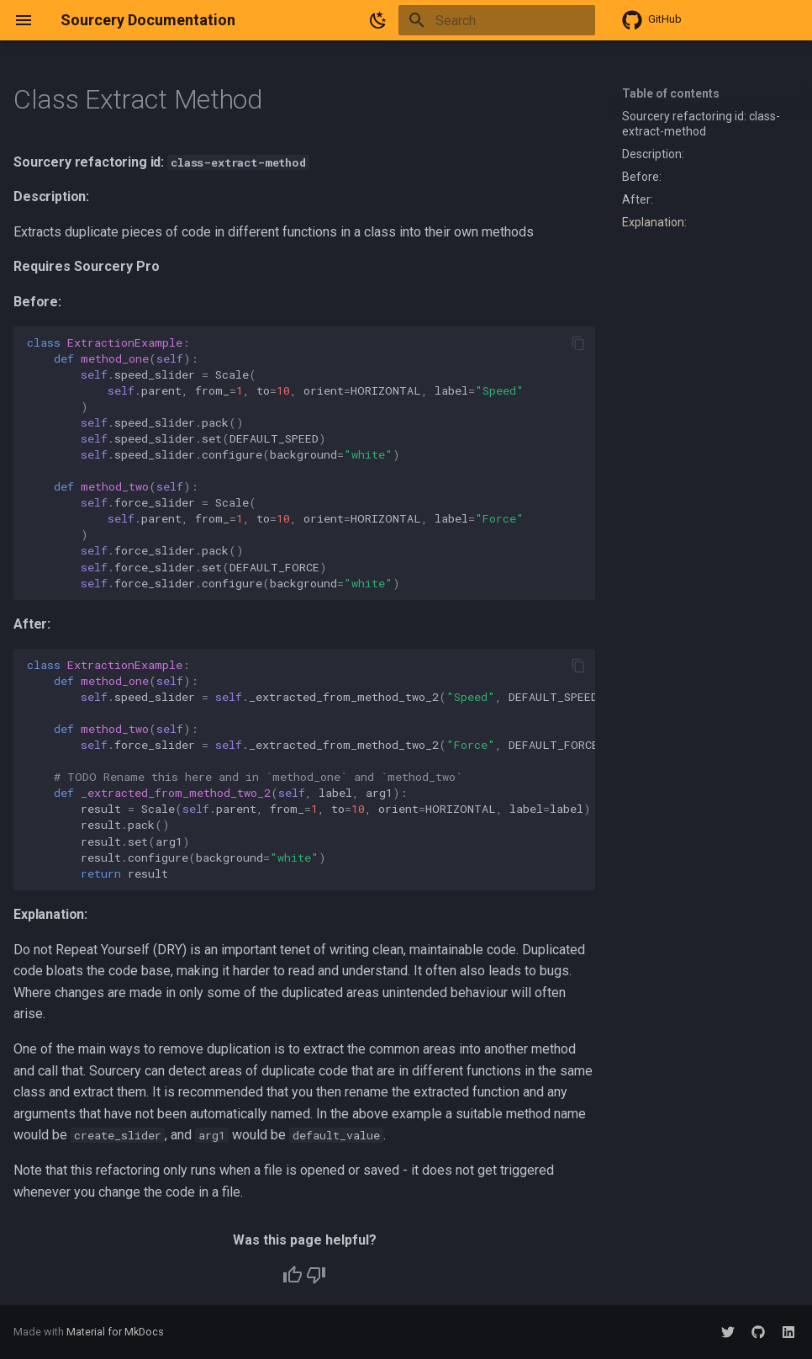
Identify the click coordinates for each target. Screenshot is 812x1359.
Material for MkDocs (115, 1331)
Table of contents (671, 93)
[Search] (496, 20)
